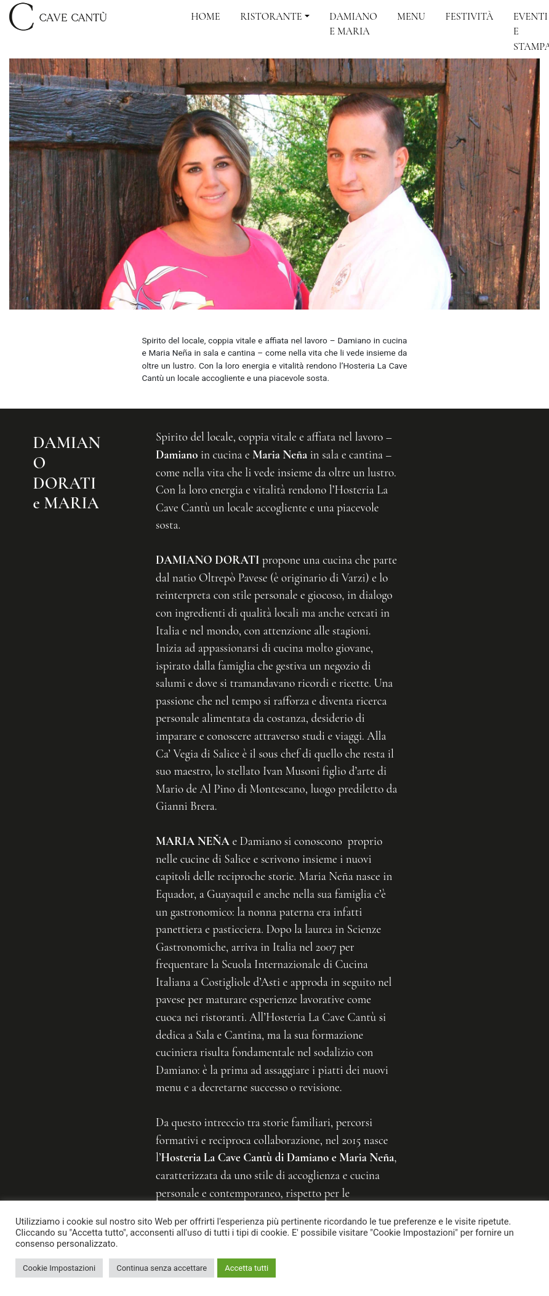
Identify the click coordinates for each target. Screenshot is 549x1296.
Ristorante (271, 16)
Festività (470, 16)
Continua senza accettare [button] (161, 1268)
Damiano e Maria (353, 24)
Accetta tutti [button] (246, 1268)
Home (205, 16)
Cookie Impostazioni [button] (59, 1268)
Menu (411, 16)
